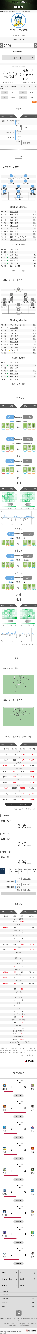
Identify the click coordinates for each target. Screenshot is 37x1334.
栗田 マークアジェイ (18, 237)
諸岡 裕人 (14, 344)
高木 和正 (14, 258)
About (22, 1285)
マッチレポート (18, 58)
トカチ (12, 353)
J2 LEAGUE (5, 1295)
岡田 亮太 (14, 365)
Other (3, 1306)
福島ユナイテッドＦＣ (28, 75)
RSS (34, 102)
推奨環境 (9, 1318)
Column (4, 1285)
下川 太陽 (14, 228)
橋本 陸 (13, 371)
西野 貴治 (14, 215)
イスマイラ (14, 350)
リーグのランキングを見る (18, 804)
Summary (4, 1303)
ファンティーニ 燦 (17, 325)
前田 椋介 (14, 376)
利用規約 (3, 1318)
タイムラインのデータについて (26, 644)
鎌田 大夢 (14, 374)
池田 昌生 (14, 342)
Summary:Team (25, 1273)
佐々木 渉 (14, 260)
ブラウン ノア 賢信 (18, 240)
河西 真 (13, 333)
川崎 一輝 (14, 263)
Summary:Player (7, 1279)
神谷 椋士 (14, 231)
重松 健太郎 (15, 266)
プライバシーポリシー (18, 1318)
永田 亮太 (14, 255)
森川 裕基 (14, 234)
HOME (1, 11)
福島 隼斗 (14, 331)
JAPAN (22, 1279)
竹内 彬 (13, 217)
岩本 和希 (14, 223)
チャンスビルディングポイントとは (24, 809)
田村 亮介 (14, 339)
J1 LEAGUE (5, 1291)
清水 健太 (14, 212)
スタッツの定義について (28, 1055)
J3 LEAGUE (5, 1299)
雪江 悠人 (14, 336)
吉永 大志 (14, 328)
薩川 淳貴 (14, 226)
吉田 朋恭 (14, 347)
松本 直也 (14, 220)
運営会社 (27, 1318)
